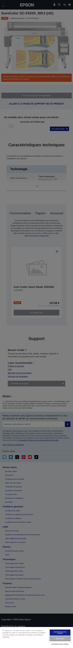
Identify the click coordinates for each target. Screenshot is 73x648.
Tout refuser (60, 638)
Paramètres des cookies (60, 644)
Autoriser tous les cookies (60, 632)
